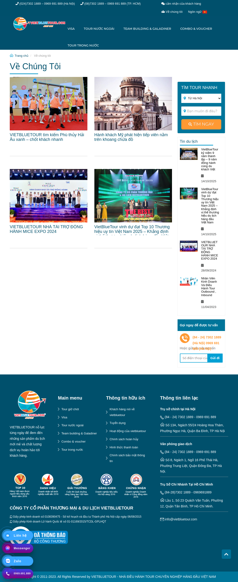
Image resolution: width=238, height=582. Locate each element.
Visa (71, 28)
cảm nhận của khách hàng (181, 3)
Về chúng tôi (172, 11)
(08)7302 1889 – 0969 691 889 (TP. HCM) (110, 3)
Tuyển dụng (117, 423)
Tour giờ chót (70, 409)
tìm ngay (201, 124)
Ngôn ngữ (197, 11)
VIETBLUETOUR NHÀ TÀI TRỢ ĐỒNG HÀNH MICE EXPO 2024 (209, 250)
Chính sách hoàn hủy (123, 439)
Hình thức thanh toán (123, 447)
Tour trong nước (83, 45)
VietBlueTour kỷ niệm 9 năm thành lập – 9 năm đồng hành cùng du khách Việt (209, 159)
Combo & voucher (196, 28)
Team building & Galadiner (147, 28)
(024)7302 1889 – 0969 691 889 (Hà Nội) (45, 3)
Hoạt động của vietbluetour (127, 431)
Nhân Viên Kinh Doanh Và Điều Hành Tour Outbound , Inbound (209, 287)
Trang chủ (21, 55)
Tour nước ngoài (99, 28)
